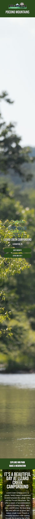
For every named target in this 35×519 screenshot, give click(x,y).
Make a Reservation (17, 465)
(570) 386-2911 (17, 256)
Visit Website (17, 250)
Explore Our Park (17, 462)
